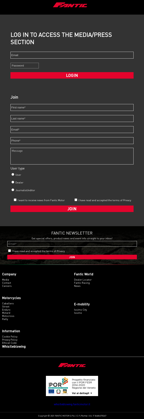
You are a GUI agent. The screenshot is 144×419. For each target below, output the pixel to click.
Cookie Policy (9, 336)
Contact (6, 282)
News (77, 285)
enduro (6, 309)
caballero (8, 303)
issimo (78, 312)
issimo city (80, 309)
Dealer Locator (83, 279)
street (5, 306)
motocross (8, 315)
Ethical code (9, 342)
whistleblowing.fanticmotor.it (72, 404)
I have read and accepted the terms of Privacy (104, 200)
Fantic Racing (82, 282)
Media (5, 279)
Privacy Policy (9, 339)
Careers (7, 285)
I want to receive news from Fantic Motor (39, 200)
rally (5, 319)
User (16, 174)
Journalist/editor (23, 190)
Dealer (17, 182)
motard (6, 312)
